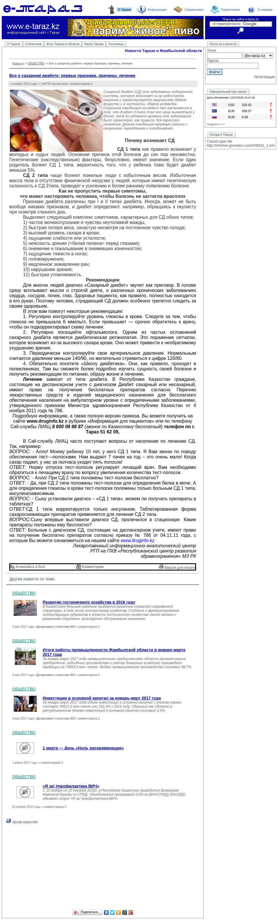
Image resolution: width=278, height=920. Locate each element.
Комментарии (90, 567)
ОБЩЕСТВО (36, 63)
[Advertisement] (102, 867)
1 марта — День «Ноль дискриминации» (83, 748)
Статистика (33, 44)
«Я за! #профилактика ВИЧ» (71, 786)
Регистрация (264, 77)
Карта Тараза (93, 44)
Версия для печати (177, 568)
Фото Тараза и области (63, 44)
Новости (18, 63)
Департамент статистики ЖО (55, 626)
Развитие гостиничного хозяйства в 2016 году (89, 602)
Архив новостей (21, 822)
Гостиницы (116, 44)
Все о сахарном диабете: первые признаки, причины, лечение (72, 75)
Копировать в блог (28, 567)
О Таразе (13, 44)
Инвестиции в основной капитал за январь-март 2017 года (102, 698)
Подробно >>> (216, 124)
